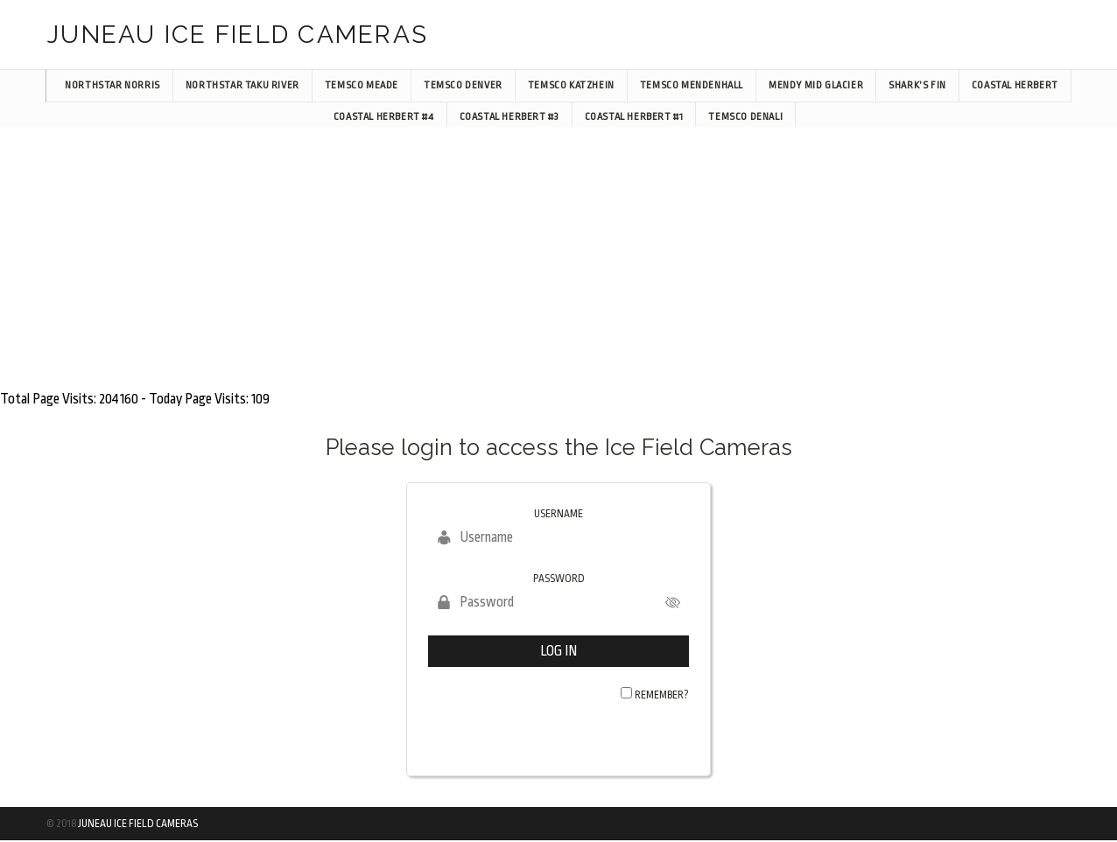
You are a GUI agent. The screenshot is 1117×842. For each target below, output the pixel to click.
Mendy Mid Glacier (816, 85)
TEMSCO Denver (463, 85)
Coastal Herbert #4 (384, 117)
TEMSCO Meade (361, 85)
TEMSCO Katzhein (571, 85)
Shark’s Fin (917, 85)
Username (558, 514)
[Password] (558, 602)
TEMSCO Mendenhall (691, 85)
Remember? (662, 695)
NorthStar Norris (112, 85)
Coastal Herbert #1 (634, 117)
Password (559, 578)
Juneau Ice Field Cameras (138, 823)
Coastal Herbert (1015, 85)
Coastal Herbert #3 (509, 117)
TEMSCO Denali (745, 117)
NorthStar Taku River (242, 85)
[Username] (558, 537)
